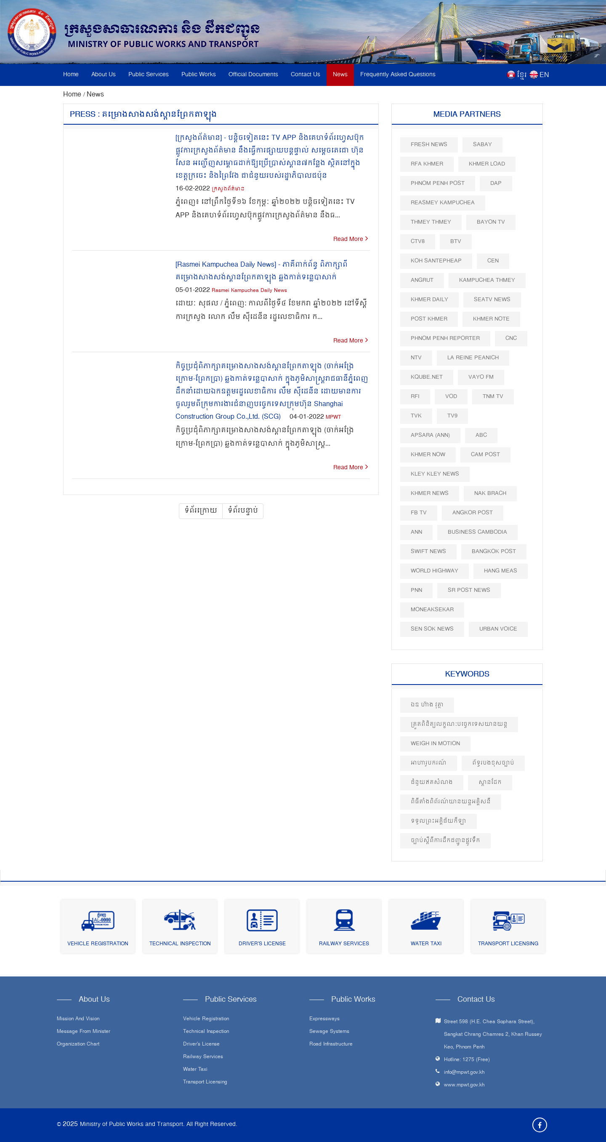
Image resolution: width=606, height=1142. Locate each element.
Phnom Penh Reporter (445, 338)
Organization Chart (78, 1044)
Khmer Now (428, 455)
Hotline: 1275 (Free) (467, 1060)
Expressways (324, 1019)
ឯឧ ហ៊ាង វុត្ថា (427, 705)
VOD (451, 396)
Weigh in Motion (435, 744)
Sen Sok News (432, 629)
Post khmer (429, 319)
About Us (103, 75)
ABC (481, 435)
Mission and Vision (78, 1019)
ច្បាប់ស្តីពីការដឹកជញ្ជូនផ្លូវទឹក (445, 840)
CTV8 (418, 241)
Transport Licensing (508, 944)
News (340, 75)
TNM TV (493, 396)
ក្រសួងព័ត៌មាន (228, 189)
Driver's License (262, 944)
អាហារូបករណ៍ (429, 763)
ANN (416, 532)
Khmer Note (491, 319)
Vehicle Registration (97, 944)
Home (71, 75)
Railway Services (344, 944)
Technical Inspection (180, 944)
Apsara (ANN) (430, 435)
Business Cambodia (477, 532)
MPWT (333, 417)
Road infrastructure (331, 1044)
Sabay (482, 145)
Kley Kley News (435, 474)
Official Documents (253, 75)
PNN (416, 590)
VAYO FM (481, 377)
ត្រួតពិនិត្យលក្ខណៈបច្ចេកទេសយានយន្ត (459, 724)
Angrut (422, 280)
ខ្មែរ (522, 75)
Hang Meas (500, 571)
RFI (415, 396)
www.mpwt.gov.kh (464, 1085)
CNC (511, 338)
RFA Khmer (427, 164)
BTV (455, 241)
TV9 (452, 416)
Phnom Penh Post (438, 183)
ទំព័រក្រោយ (200, 511)
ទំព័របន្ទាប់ (243, 511)
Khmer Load (487, 164)
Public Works (198, 75)
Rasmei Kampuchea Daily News (249, 290)
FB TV (419, 513)
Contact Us (305, 75)
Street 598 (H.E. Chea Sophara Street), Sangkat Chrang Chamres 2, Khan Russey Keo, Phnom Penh (493, 1035)
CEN (493, 261)
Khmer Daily (429, 300)
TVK (416, 416)
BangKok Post (494, 551)
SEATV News (492, 300)
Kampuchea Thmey (487, 280)
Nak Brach (490, 493)
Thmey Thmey (431, 222)
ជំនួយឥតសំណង (432, 782)
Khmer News (430, 493)
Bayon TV (491, 222)
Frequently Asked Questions (398, 75)
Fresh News (429, 145)
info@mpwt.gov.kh (464, 1072)
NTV (416, 358)
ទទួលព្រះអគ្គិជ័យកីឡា (438, 821)
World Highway (434, 571)
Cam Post (485, 455)
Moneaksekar (432, 610)
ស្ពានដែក (490, 782)
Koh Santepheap (436, 261)
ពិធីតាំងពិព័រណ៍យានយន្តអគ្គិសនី (451, 802)
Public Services (148, 75)
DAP (496, 183)
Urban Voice (498, 629)
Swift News (428, 551)
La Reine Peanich (473, 358)
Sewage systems (329, 1032)
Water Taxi (426, 944)
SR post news (469, 590)
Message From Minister (83, 1032)
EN (544, 75)
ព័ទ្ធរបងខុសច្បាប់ (493, 763)
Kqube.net (427, 377)
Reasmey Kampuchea (443, 203)
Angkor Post (472, 513)
